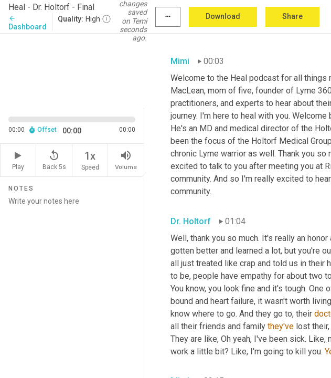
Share (292, 16)
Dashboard (27, 23)
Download (223, 16)
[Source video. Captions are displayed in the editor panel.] (72, 70)
